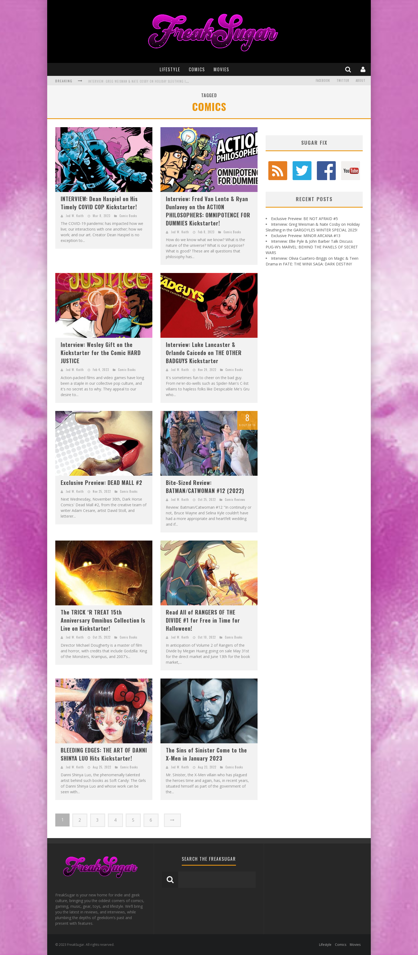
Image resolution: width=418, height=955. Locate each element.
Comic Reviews (235, 499)
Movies (221, 69)
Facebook (323, 81)
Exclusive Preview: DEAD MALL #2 (101, 482)
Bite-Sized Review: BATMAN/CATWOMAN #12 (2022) (205, 486)
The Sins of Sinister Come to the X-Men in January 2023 (206, 754)
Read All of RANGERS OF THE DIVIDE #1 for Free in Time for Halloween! (203, 620)
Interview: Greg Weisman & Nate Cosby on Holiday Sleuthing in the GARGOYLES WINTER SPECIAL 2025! (166, 81)
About (360, 81)
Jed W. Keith (75, 216)
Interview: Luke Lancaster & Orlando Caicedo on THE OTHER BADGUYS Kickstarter (204, 352)
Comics (197, 69)
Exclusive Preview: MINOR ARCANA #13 (305, 235)
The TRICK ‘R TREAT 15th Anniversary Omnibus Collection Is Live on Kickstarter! (103, 620)
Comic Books (128, 216)
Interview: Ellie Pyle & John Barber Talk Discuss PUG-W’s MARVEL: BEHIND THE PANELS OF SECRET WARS (312, 247)
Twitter (343, 81)
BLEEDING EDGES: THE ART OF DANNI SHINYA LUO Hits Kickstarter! (104, 754)
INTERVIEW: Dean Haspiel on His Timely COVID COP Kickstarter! (99, 203)
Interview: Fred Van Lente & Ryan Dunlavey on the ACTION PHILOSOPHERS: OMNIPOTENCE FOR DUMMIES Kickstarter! (208, 211)
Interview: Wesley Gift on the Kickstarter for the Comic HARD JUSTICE (101, 352)
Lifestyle (170, 69)
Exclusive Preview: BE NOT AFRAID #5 (304, 218)
